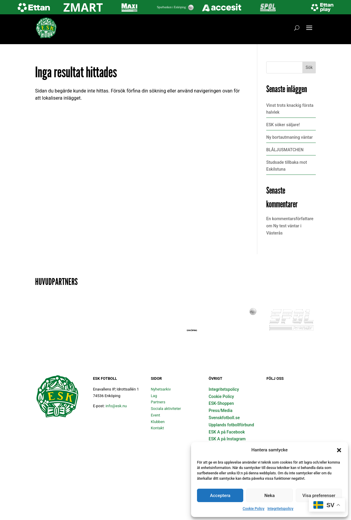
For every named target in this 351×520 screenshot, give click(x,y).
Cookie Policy (253, 509)
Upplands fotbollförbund (231, 424)
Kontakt (157, 428)
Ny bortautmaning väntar (289, 137)
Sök (309, 67)
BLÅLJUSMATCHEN (285, 149)
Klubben (157, 421)
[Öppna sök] (296, 27)
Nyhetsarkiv (161, 389)
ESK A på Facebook (227, 432)
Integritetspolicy (280, 509)
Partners (158, 402)
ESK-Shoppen (221, 403)
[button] (339, 450)
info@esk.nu (116, 406)
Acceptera (220, 495)
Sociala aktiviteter (166, 408)
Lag (154, 396)
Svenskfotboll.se (224, 417)
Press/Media (221, 410)
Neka (269, 495)
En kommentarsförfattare (289, 218)
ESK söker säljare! (283, 124)
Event (155, 415)
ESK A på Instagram (227, 438)
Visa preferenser (318, 495)
